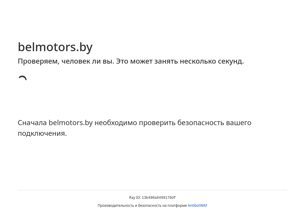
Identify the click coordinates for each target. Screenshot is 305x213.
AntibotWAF (197, 205)
